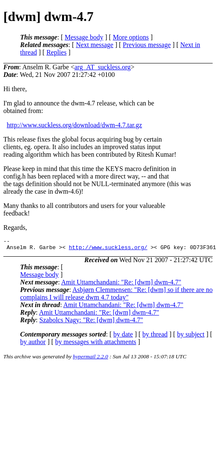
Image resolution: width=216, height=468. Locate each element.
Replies (57, 52)
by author (33, 344)
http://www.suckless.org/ (108, 249)
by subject (190, 336)
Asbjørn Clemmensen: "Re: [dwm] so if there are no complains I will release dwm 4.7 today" (116, 296)
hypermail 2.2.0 (90, 359)
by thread (155, 336)
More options (131, 37)
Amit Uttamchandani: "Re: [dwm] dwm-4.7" (121, 284)
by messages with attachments (95, 344)
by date (123, 336)
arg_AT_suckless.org (102, 67)
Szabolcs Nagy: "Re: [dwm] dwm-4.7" (91, 322)
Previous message (147, 44)
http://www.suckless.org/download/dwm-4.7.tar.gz (74, 125)
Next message (94, 44)
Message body (84, 37)
